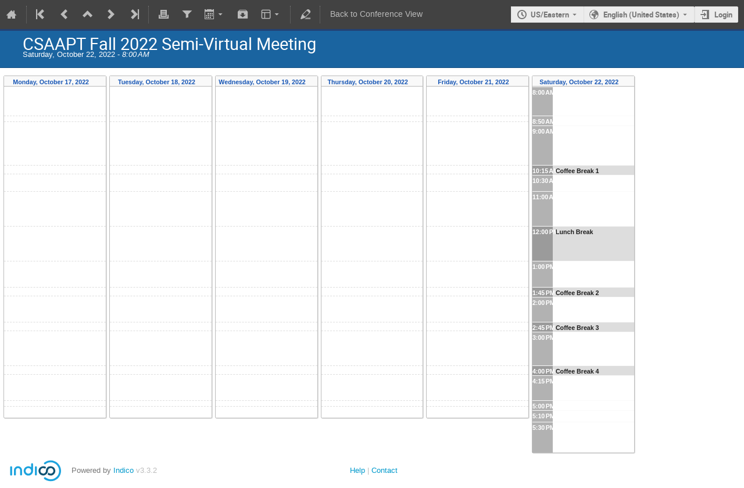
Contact (384, 470)
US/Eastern (550, 14)
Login (723, 14)
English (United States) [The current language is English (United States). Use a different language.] (641, 14)
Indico (123, 470)
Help (357, 470)
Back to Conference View (376, 14)
